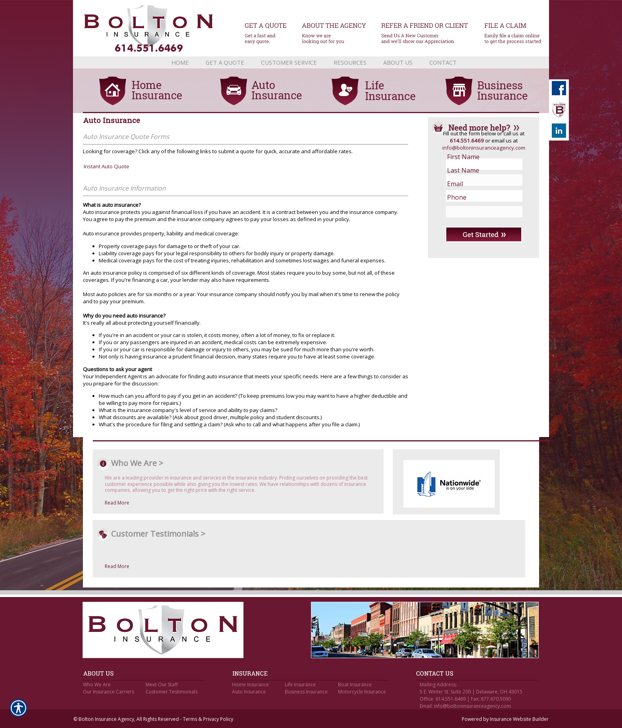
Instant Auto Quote (106, 166)
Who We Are (97, 684)
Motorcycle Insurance (362, 691)
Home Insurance (250, 684)
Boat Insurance (355, 684)
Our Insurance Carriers (108, 691)
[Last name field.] (477, 170)
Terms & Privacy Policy (208, 719)
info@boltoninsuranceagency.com (483, 147)
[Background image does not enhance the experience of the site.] (311, 62)
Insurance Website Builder (519, 719)
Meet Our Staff (162, 684)
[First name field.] (477, 157)
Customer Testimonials (172, 691)
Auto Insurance (249, 691)
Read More (117, 502)
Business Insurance (306, 691)
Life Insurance (300, 684)
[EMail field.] (477, 184)
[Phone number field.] (477, 197)
